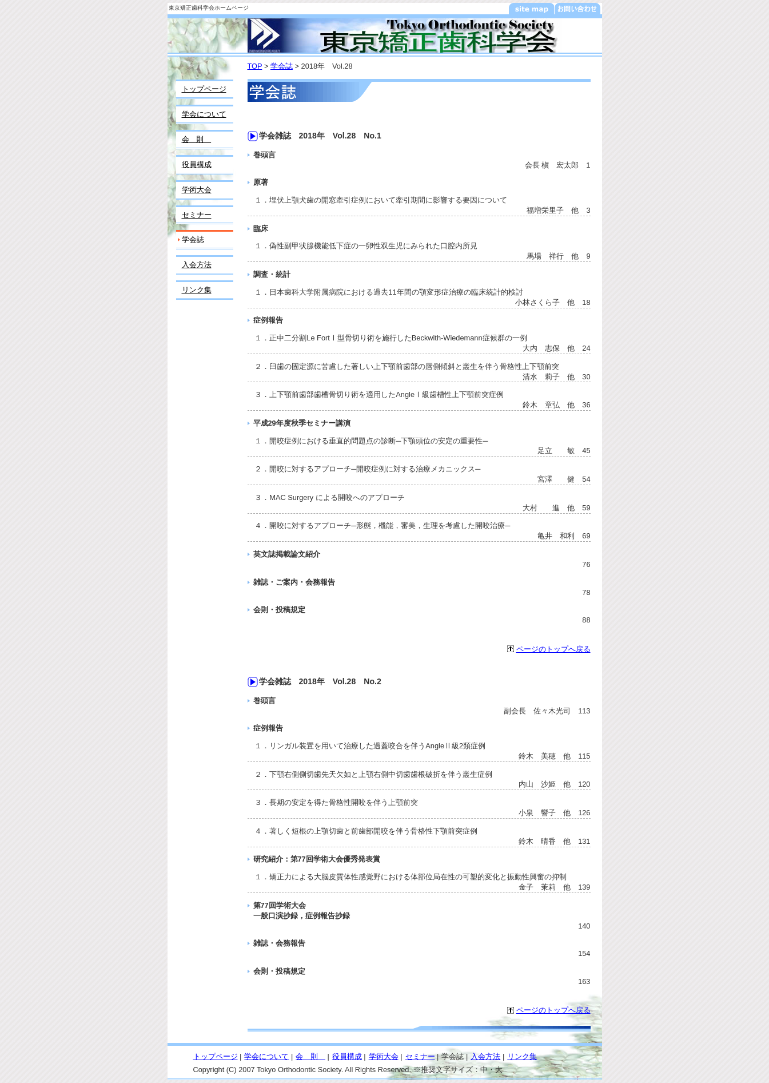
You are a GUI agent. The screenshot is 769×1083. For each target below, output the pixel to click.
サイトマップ (532, 8)
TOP (255, 66)
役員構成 (197, 164)
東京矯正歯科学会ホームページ (209, 8)
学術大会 (197, 189)
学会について (204, 114)
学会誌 (281, 66)
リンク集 (197, 289)
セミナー (197, 215)
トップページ (204, 89)
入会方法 (197, 264)
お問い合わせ (577, 8)
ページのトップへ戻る (553, 649)
